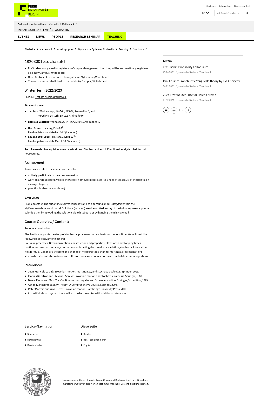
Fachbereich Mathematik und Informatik (39, 24)
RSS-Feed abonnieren (94, 339)
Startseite (211, 6)
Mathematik (69, 24)
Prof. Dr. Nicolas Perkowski (50, 97)
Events (23, 36)
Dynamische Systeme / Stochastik (43, 30)
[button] (205, 13)
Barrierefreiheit (242, 6)
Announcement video (37, 228)
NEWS (40, 36)
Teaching (115, 36)
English (87, 345)
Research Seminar (85, 36)
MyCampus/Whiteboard (95, 77)
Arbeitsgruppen (65, 49)
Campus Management (85, 68)
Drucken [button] (87, 334)
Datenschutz (225, 6)
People (57, 36)
